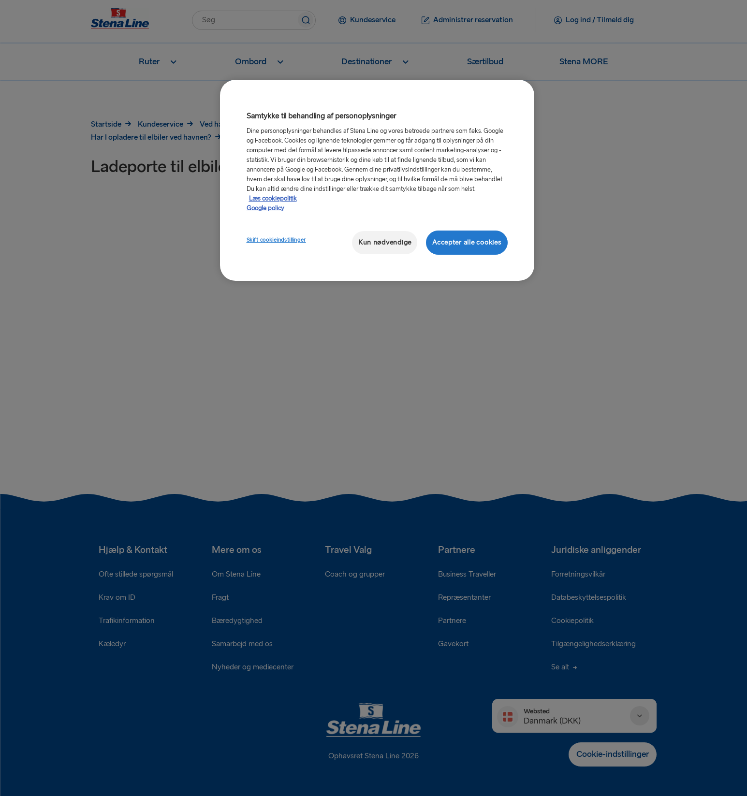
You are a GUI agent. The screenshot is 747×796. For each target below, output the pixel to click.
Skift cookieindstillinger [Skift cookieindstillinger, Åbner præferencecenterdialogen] (276, 240)
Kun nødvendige (384, 242)
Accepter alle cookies (466, 242)
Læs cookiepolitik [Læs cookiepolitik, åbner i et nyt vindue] (273, 199)
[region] (377, 180)
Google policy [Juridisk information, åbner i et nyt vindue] (265, 208)
